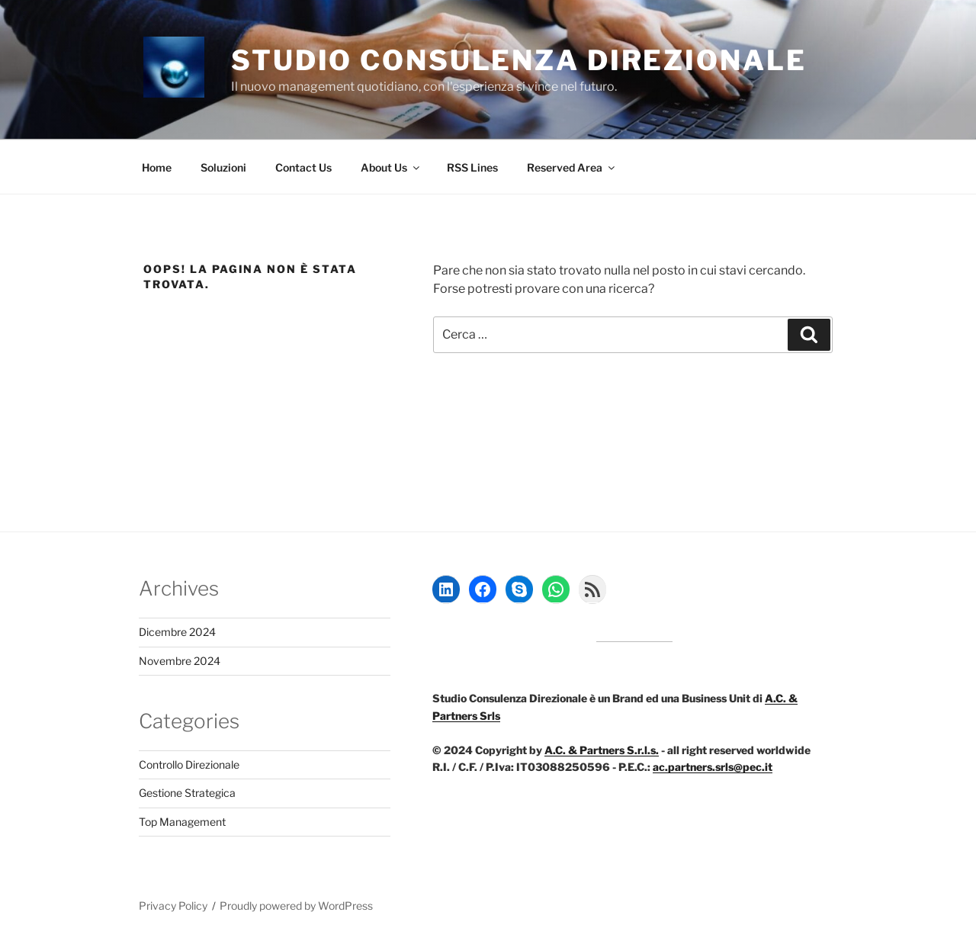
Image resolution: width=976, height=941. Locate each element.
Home (157, 167)
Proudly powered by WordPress (296, 905)
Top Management (182, 821)
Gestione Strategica (187, 792)
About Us (391, 167)
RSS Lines (472, 167)
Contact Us (303, 167)
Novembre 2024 (179, 660)
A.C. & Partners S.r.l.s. (601, 749)
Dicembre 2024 (177, 631)
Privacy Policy (173, 905)
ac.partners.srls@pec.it (712, 766)
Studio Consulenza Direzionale (519, 60)
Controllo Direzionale (189, 764)
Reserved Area (572, 167)
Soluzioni (223, 167)
